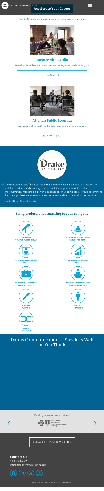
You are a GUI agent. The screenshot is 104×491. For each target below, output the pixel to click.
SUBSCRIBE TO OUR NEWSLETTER (52, 442)
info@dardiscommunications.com (28, 465)
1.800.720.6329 (18, 461)
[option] (52, 423)
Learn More (52, 75)
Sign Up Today (52, 136)
